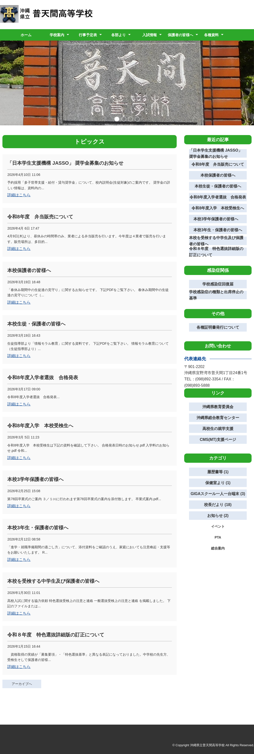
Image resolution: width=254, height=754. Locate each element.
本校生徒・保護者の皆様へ (218, 186)
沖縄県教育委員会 (217, 407)
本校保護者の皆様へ (217, 175)
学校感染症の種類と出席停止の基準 (216, 295)
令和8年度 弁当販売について (217, 164)
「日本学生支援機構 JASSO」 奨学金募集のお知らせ (215, 153)
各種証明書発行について (218, 327)
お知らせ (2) (218, 516)
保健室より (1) (217, 483)
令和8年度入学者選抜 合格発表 (218, 197)
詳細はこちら (19, 195)
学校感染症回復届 (217, 284)
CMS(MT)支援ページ (218, 439)
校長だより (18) (217, 505)
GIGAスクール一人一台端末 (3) (217, 494)
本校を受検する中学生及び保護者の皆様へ (216, 241)
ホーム (26, 35)
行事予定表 (88, 35)
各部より (118, 35)
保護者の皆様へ (180, 35)
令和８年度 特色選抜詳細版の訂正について (216, 252)
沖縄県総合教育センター (218, 418)
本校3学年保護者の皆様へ (217, 219)
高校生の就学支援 (217, 429)
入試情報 (149, 35)
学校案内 (57, 35)
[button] (116, 119)
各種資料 (211, 35)
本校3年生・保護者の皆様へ (217, 230)
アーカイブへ (22, 684)
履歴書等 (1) (218, 472)
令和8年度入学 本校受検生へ (217, 208)
